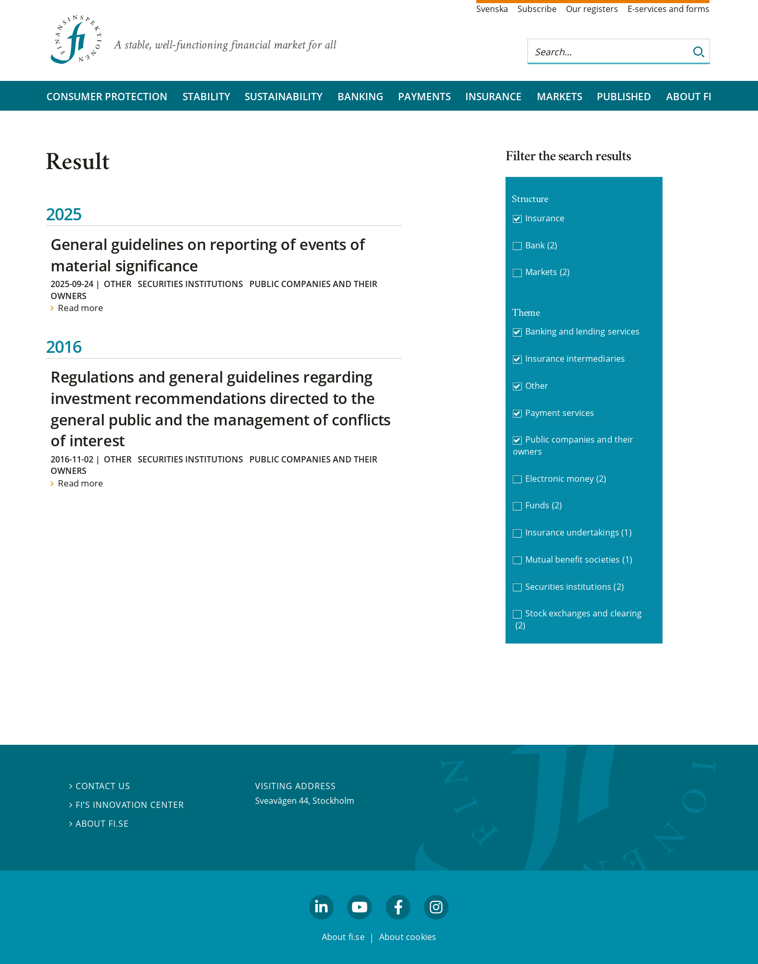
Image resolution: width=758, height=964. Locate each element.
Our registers (592, 9)
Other (117, 284)
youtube (360, 924)
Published (624, 96)
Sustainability (283, 96)
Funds (543, 505)
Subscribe (537, 9)
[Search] (699, 51)
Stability (206, 96)
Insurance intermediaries (575, 358)
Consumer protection (106, 96)
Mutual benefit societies (578, 560)
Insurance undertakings (578, 533)
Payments (424, 96)
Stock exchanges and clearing (578, 619)
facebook (398, 924)
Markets (559, 96)
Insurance (493, 96)
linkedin (321, 924)
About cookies (408, 937)
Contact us (99, 786)
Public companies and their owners (573, 445)
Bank (541, 246)
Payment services (560, 413)
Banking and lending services (582, 331)
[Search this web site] (608, 51)
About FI (689, 96)
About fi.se (99, 823)
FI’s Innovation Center (127, 805)
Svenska (492, 9)
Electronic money (565, 479)
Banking (360, 96)
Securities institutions (190, 284)
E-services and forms (668, 9)
